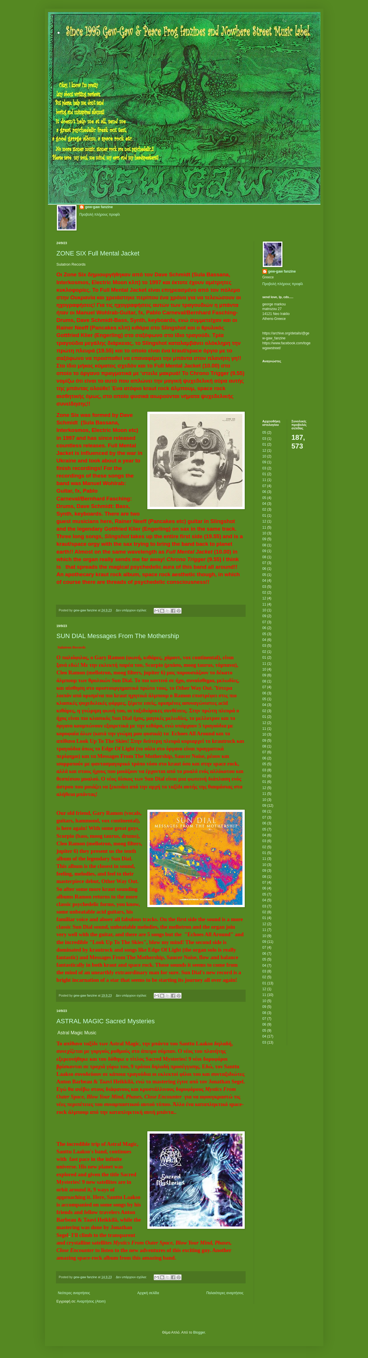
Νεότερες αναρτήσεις (74, 1293)
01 (264, 444)
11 (264, 480)
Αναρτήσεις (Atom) (91, 1301)
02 (264, 509)
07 (264, 486)
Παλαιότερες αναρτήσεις (224, 1293)
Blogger (199, 1332)
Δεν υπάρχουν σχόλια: (132, 610)
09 (264, 462)
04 (264, 504)
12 (264, 451)
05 (264, 433)
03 (264, 439)
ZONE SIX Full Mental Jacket (98, 253)
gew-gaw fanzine (99, 207)
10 (264, 456)
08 (264, 545)
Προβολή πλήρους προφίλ (99, 214)
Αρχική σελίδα (148, 1293)
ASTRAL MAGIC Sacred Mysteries (106, 1021)
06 (264, 492)
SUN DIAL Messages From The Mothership (118, 636)
